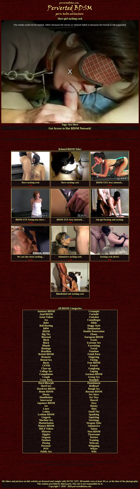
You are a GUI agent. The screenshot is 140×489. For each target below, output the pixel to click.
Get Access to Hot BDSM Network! (70, 128)
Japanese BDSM (46, 403)
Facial (94, 348)
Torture (94, 437)
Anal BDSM (46, 314)
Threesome (94, 434)
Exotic (93, 340)
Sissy (94, 403)
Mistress (46, 431)
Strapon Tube (94, 423)
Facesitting (94, 345)
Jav (46, 405)
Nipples (46, 434)
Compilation (46, 374)
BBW (46, 328)
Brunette (46, 357)
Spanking (94, 414)
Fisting (94, 360)
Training (94, 440)
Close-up (46, 368)
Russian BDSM (94, 391)
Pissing (46, 443)
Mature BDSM (46, 425)
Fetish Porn (94, 354)
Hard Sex (46, 386)
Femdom (94, 351)
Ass (46, 320)
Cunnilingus (94, 320)
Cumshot (94, 317)
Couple (46, 377)
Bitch (46, 340)
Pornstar (46, 445)
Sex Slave (73, 124)
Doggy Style (93, 325)
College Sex (46, 371)
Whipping (93, 445)
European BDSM (94, 337)
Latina (46, 411)
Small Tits (93, 411)
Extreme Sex (94, 342)
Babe (46, 322)
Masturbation (46, 423)
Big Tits (46, 334)
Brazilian (46, 351)
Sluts (94, 408)
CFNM (46, 365)
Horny (46, 394)
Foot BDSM (93, 362)
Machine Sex (46, 420)
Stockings (94, 420)
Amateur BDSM (46, 311)
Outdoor (46, 440)
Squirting (94, 417)
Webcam (94, 443)
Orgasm (46, 437)
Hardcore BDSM (46, 388)
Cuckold (94, 314)
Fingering (94, 357)
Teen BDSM (93, 431)
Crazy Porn (46, 379)
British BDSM (46, 354)
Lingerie (46, 417)
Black (46, 342)
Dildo (94, 322)
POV (46, 448)
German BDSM (93, 374)
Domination (93, 328)
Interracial (46, 400)
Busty (46, 362)
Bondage (46, 348)
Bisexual (46, 337)
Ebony (93, 334)
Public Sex (46, 451)
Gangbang (94, 368)
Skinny (94, 405)
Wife (94, 451)
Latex (46, 408)
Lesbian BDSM (46, 414)
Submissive (94, 425)
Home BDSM (46, 391)
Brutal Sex (46, 360)
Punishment (93, 383)
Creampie (94, 311)
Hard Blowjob (46, 383)
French (94, 365)
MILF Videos (46, 428)
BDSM (46, 331)
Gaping (94, 371)
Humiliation (46, 397)
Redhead (94, 386)
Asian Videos (46, 317)
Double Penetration (93, 331)
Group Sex (94, 377)
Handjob (94, 379)
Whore (94, 448)
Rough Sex (94, 388)
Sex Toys (94, 397)
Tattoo (93, 428)
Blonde (46, 345)
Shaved (94, 400)
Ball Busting (46, 325)
